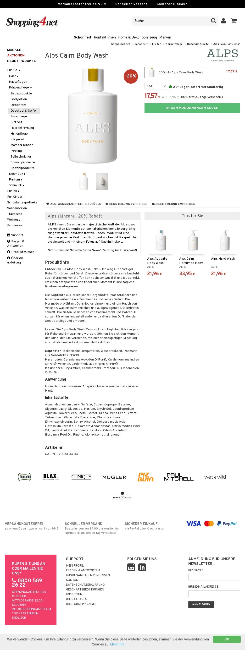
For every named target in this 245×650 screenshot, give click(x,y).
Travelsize (14, 214)
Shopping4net (120, 44)
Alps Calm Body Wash (226, 44)
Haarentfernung (22, 128)
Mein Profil (75, 566)
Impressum (74, 594)
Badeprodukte (21, 94)
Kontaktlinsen (105, 37)
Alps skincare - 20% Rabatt (75, 216)
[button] (234, 21)
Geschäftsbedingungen (85, 590)
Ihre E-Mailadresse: (203, 587)
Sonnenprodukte (23, 162)
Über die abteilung (15, 260)
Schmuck (17, 185)
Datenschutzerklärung (85, 585)
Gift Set (16, 122)
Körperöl (17, 139)
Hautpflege (18, 82)
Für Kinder (16, 197)
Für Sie (156, 44)
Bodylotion (19, 99)
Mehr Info (117, 644)
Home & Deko (128, 37)
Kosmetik (17, 174)
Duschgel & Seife (198, 44)
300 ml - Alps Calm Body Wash (192, 72)
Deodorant (19, 105)
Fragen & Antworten (15, 244)
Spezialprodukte (23, 168)
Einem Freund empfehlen (173, 204)
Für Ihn (13, 191)
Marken (165, 37)
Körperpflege (174, 44)
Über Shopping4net (81, 604)
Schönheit (82, 37)
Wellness (13, 220)
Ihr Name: (195, 570)
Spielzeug (149, 37)
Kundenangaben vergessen (88, 575)
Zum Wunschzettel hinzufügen (74, 204)
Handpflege (19, 134)
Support (15, 235)
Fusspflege (19, 117)
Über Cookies (76, 599)
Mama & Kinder (22, 145)
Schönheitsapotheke (22, 203)
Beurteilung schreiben (126, 204)
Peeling (16, 151)
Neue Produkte (21, 61)
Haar (14, 76)
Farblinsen (14, 226)
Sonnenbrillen (17, 208)
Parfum (16, 180)
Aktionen (16, 56)
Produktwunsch (20, 252)
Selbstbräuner (21, 157)
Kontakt (73, 580)
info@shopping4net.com (31, 609)
